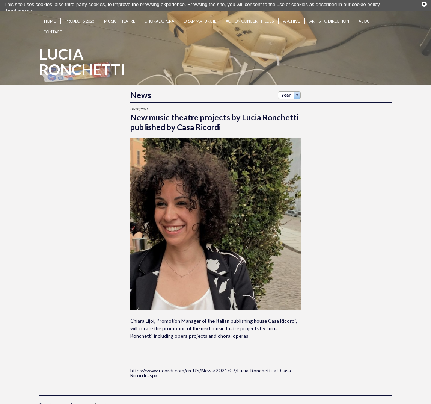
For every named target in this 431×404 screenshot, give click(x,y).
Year (286, 93)
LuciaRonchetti (82, 60)
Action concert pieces (250, 19)
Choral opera (159, 19)
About (365, 19)
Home (50, 19)
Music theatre (119, 19)
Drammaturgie (200, 19)
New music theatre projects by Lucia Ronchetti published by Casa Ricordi (214, 120)
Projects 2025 (80, 19)
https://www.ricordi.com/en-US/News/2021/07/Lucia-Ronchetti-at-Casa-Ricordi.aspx (211, 371)
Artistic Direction (329, 19)
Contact (53, 29)
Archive (291, 19)
